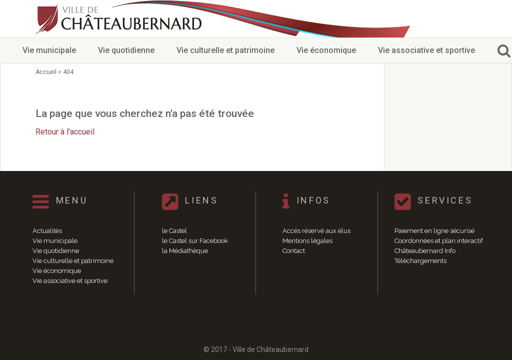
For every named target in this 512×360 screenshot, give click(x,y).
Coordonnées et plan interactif (438, 240)
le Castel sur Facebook (195, 240)
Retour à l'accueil (65, 131)
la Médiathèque (185, 250)
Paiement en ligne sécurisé (434, 230)
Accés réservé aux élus (316, 230)
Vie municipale (49, 50)
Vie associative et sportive (426, 50)
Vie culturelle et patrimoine (225, 50)
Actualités (47, 230)
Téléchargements (420, 260)
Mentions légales (307, 240)
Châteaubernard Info (425, 250)
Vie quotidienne (126, 50)
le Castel (174, 230)
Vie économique (326, 50)
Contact (293, 250)
